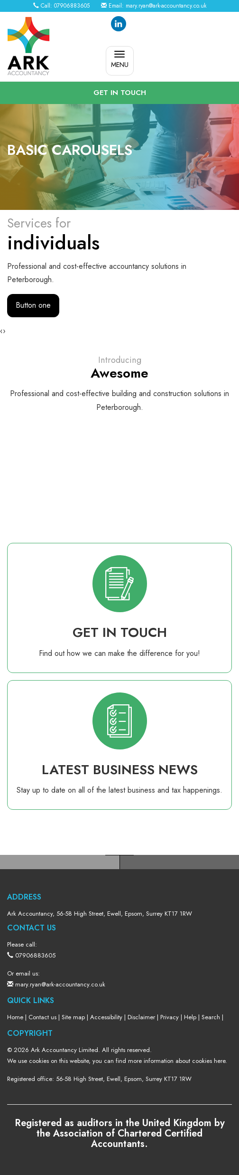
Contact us (42, 1017)
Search (211, 1017)
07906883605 (72, 5)
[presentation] (1, 331)
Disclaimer (141, 1017)
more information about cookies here (176, 1060)
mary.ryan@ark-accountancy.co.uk (166, 5)
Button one (33, 305)
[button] (119, 93)
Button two (88, 305)
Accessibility (106, 1017)
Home (15, 1017)
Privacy (169, 1017)
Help (190, 1017)
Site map (73, 1017)
